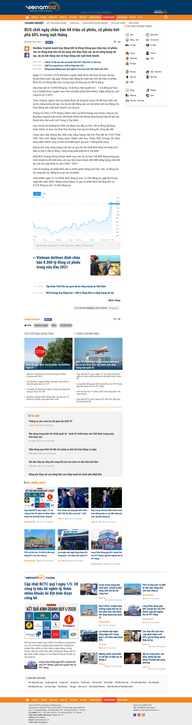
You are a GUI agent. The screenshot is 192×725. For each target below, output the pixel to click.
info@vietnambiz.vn (41, 720)
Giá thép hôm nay (35, 687)
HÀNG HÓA (53, 17)
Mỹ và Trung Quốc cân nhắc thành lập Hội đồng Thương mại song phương (154, 658)
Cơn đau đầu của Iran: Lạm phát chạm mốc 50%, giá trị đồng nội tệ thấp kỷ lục (154, 636)
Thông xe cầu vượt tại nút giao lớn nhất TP (50, 421)
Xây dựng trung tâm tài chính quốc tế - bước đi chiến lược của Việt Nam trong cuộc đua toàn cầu (71, 435)
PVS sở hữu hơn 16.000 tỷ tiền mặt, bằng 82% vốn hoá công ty (99, 393)
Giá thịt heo (62, 687)
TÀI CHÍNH (73, 17)
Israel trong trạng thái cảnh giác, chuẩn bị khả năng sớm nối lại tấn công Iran (110, 589)
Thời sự (32, 425)
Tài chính (32, 441)
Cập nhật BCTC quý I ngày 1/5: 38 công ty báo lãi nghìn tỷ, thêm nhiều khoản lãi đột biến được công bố (99, 376)
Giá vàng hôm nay (36, 682)
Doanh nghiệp (35, 23)
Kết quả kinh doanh (57, 23)
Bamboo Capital (41, 325)
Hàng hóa (32, 466)
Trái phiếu (133, 23)
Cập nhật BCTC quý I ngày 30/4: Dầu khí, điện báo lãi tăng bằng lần (98, 400)
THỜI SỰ (35, 17)
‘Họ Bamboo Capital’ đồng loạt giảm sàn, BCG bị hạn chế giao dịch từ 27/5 (48, 383)
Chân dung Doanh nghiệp (95, 23)
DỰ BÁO (43, 17)
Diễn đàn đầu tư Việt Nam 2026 (119, 687)
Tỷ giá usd (64, 682)
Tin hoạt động (118, 23)
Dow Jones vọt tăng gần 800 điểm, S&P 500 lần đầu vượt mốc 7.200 (72, 512)
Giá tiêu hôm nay (121, 682)
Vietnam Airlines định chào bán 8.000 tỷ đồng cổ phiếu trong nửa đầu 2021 (58, 262)
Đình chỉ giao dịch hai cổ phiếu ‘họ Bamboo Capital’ (48, 366)
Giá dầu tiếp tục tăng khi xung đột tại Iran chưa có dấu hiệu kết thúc (63, 461)
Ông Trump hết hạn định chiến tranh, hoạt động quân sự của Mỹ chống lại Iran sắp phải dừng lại (106, 513)
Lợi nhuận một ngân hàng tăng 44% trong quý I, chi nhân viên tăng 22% (73, 554)
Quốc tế (61, 519)
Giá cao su (83, 687)
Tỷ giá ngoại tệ (51, 682)
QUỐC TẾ (63, 17)
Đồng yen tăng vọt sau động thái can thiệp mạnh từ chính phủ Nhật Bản (65, 474)
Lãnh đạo (74, 23)
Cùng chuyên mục (87, 333)
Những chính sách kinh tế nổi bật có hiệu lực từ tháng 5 (110, 657)
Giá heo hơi (96, 682)
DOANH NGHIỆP (108, 17)
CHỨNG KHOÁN (94, 17)
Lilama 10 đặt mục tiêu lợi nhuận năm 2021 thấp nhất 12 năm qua (73, 62)
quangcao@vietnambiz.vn (149, 710)
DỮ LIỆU (133, 17)
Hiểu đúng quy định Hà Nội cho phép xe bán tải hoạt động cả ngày (63, 449)
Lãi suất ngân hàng (138, 682)
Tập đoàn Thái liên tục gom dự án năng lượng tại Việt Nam (76, 286)
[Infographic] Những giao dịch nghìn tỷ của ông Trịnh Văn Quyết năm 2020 (76, 69)
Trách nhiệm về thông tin (38, 722)
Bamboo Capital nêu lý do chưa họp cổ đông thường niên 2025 (46, 375)
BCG (54, 325)
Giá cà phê (108, 682)
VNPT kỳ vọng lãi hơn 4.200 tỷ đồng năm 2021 (65, 65)
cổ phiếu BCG (65, 325)
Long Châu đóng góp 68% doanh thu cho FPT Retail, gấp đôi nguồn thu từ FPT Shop (99, 385)
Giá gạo (73, 687)
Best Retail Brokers (97, 687)
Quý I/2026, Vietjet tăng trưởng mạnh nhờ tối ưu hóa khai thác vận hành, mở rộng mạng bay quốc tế (97, 364)
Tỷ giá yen (74, 682)
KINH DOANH (122, 17)
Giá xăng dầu (154, 682)
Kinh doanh (33, 454)
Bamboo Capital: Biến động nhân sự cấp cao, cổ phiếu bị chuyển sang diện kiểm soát (48, 398)
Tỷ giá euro (85, 682)
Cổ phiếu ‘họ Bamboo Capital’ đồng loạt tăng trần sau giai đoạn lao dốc (48, 390)
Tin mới (34, 416)
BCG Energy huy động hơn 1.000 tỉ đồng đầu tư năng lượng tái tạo (80, 293)
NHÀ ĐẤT (83, 17)
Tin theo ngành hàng (139, 26)
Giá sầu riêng (50, 687)
